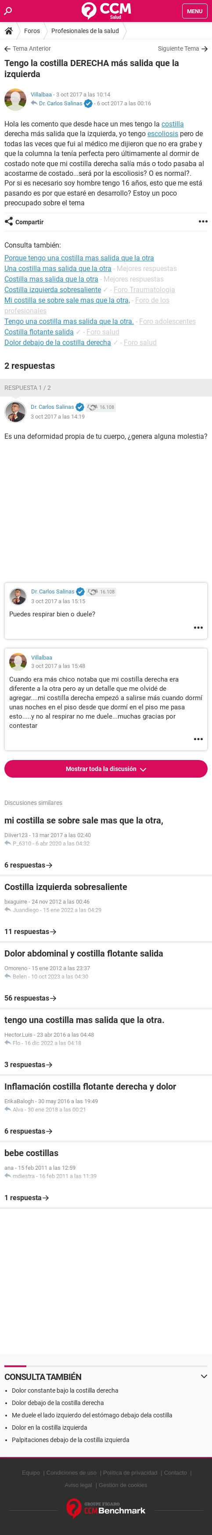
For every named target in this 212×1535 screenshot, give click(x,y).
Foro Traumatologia (144, 289)
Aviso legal (78, 1485)
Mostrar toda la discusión (102, 768)
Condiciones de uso (72, 1472)
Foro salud (102, 332)
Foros (32, 30)
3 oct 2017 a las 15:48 (58, 666)
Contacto (175, 1472)
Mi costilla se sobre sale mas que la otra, (67, 300)
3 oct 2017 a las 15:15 (58, 601)
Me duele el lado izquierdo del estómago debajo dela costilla (92, 1415)
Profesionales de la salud (85, 30)
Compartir (29, 222)
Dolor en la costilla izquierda (49, 1427)
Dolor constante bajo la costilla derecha (65, 1390)
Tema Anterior (32, 48)
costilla (173, 124)
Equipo (31, 1472)
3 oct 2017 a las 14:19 (58, 416)
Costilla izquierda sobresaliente (52, 289)
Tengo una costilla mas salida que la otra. (69, 321)
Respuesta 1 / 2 (27, 387)
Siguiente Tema (178, 48)
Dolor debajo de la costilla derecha (57, 342)
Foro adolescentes (167, 321)
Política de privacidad (130, 1472)
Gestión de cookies (123, 1485)
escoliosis (162, 134)
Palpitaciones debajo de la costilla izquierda (70, 1439)
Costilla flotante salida (39, 332)
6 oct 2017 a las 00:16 (124, 103)
